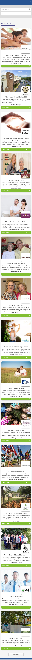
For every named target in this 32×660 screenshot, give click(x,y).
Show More (16, 654)
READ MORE (5, 66)
